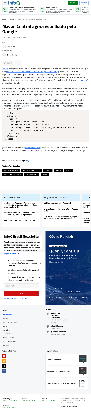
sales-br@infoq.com (28, 401)
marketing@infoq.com (9, 407)
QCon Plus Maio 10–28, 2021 (57, 298)
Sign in (84, 3)
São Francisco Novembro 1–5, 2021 (77, 298)
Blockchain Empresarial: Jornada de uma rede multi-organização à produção (19, 214)
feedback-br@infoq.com (10, 401)
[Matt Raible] (4, 46)
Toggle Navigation (5, 2)
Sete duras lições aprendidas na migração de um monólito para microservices (60, 218)
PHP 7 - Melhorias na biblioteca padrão (19, 221)
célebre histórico (32, 147)
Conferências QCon (10, 322)
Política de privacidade (69, 406)
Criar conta (7, 314)
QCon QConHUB (64, 251)
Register (73, 3)
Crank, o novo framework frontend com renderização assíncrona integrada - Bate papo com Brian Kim (20, 205)
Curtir (9, 63)
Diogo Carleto (12, 55)
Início (4, 19)
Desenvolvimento (11, 170)
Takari (5, 68)
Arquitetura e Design (31, 170)
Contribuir (7, 330)
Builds (68, 170)
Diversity (6, 345)
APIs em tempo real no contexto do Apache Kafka (61, 210)
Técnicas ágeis (31, 174)
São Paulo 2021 (74, 292)
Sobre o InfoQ (8, 338)
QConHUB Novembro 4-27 (58, 293)
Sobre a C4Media (9, 341)
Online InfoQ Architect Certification (55, 316)
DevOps (47, 170)
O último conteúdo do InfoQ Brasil (57, 203)
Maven (58, 170)
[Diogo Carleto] (4, 55)
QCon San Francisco (58, 332)
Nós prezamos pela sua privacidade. (16, 298)
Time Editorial (8, 334)
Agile (29, 161)
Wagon (84, 80)
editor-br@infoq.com (49, 401)
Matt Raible (11, 47)
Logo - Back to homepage (14, 2)
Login (5, 318)
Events (5, 326)
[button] (21, 293)
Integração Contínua (12, 174)
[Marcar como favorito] (18, 63)
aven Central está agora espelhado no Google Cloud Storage (32, 71)
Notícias (11, 19)
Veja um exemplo (12, 253)
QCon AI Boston (57, 326)
